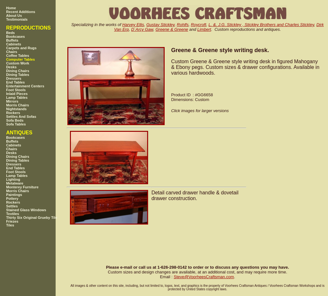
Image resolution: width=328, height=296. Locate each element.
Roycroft (198, 24)
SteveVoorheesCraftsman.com (204, 276)
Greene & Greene (171, 29)
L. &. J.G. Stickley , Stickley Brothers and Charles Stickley (261, 24)
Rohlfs (182, 24)
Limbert (204, 29)
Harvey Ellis (133, 24)
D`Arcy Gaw (142, 29)
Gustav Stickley (160, 24)
